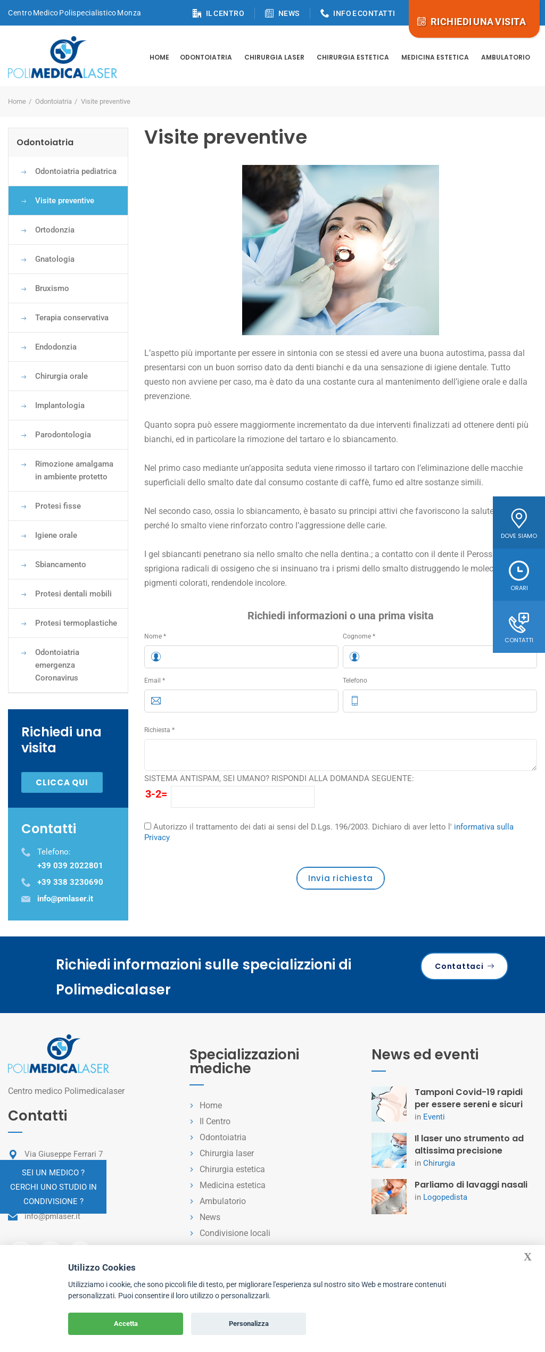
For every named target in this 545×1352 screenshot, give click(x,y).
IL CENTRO (225, 13)
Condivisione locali (235, 1233)
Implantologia (60, 405)
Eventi (434, 1117)
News (210, 1217)
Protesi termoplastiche (76, 623)
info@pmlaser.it (52, 1216)
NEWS (289, 13)
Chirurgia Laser (274, 57)
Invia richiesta (340, 878)
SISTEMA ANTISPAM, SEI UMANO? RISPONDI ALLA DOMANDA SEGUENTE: (279, 778)
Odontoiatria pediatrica (76, 171)
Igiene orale (56, 535)
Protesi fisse (58, 506)
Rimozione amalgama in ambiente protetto (74, 470)
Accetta (126, 1324)
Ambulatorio (505, 57)
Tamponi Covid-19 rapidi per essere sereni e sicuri (469, 1098)
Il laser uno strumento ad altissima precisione (469, 1144)
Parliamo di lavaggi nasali (471, 1185)
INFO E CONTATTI (364, 13)
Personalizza (249, 1324)
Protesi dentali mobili (73, 594)
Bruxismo (52, 288)
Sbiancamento (60, 564)
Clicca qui (62, 782)
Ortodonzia (55, 230)
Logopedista (445, 1197)
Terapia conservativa (72, 317)
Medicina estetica (435, 57)
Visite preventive (64, 200)
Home (159, 57)
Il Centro (215, 1121)
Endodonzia (56, 347)
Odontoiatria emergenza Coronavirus (57, 665)
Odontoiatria (206, 57)
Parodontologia (63, 434)
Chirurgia (439, 1163)
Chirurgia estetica (353, 57)
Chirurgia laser (227, 1153)
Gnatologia (55, 259)
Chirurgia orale (61, 376)
